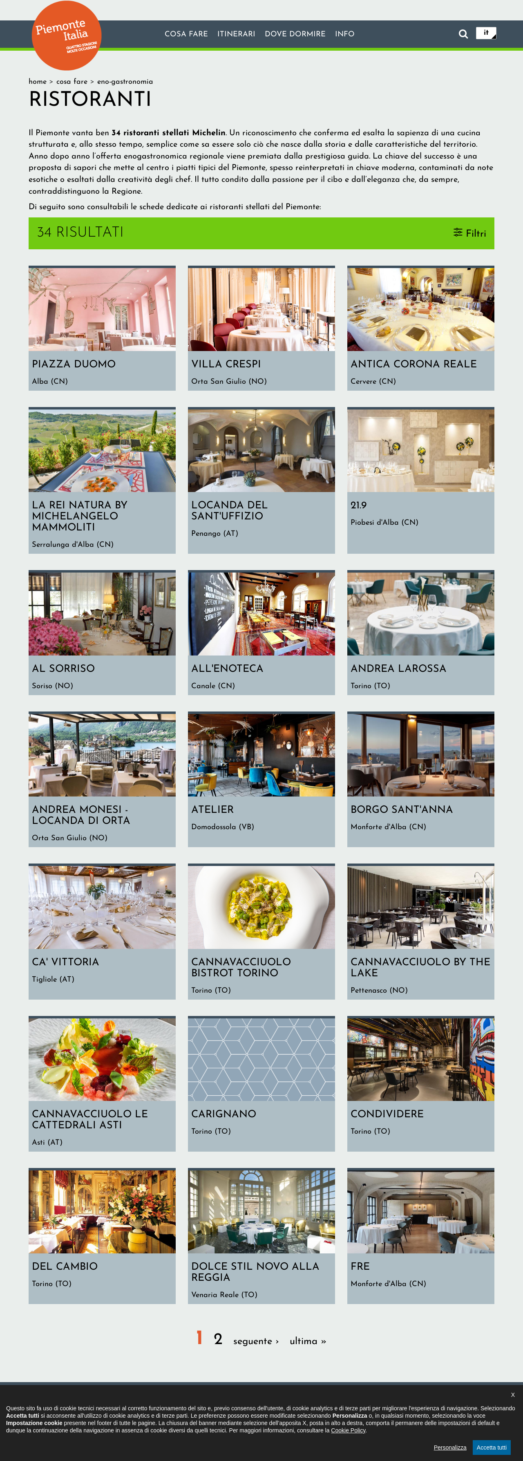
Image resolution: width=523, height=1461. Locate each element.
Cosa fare (181, 35)
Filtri (476, 233)
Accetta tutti (492, 1447)
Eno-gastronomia (125, 82)
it (486, 33)
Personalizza (450, 1447)
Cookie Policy (348, 1430)
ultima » (308, 1349)
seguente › (256, 1349)
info (350, 35)
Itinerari (234, 35)
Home (38, 82)
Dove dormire (297, 35)
